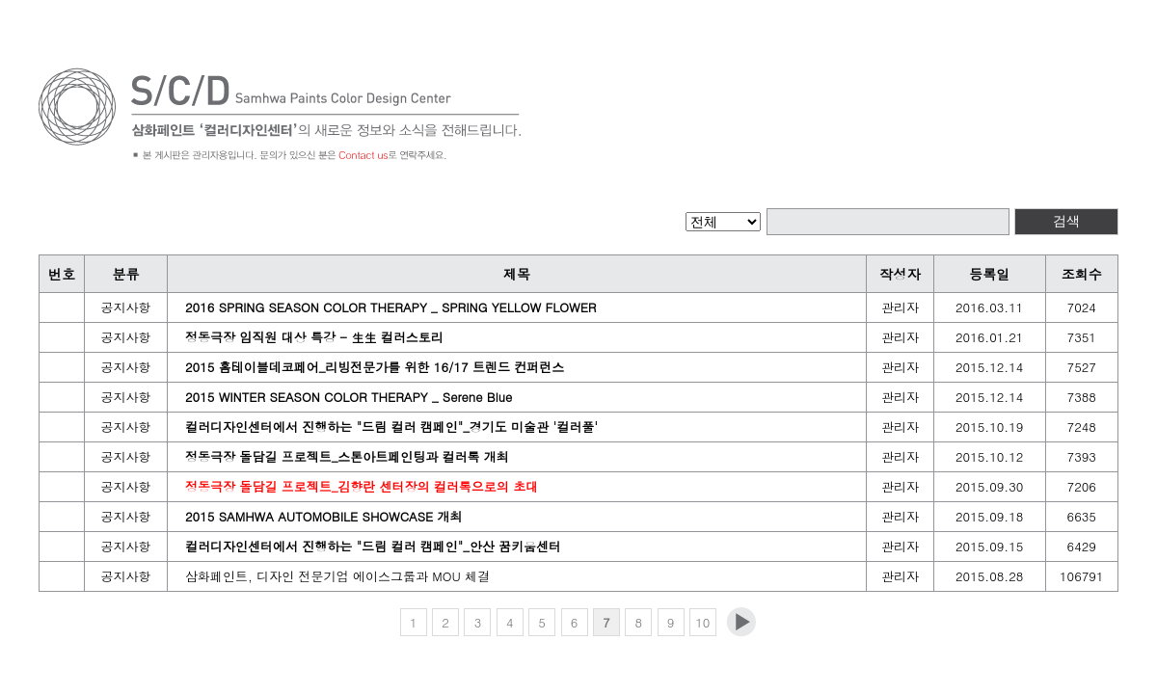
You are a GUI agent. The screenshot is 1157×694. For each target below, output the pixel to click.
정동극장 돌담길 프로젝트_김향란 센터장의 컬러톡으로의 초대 (361, 486)
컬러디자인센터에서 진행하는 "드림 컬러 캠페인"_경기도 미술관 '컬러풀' (391, 426)
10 (702, 622)
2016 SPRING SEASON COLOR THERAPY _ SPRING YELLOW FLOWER (391, 307)
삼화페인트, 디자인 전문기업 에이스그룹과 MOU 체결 (337, 576)
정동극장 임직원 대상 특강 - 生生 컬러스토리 (314, 337)
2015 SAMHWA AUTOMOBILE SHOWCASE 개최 (324, 516)
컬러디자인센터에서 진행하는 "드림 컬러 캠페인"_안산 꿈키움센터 (373, 546)
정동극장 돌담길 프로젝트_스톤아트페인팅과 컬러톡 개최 (347, 456)
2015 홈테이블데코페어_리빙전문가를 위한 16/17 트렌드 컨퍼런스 (374, 367)
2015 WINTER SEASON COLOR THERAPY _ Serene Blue (348, 396)
